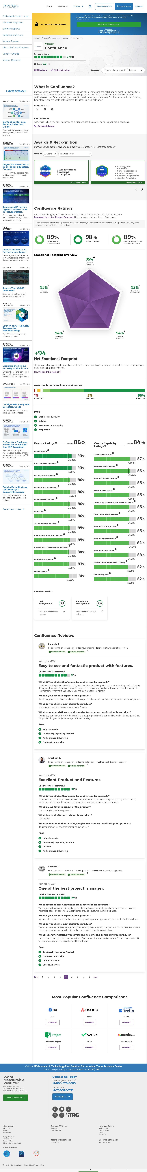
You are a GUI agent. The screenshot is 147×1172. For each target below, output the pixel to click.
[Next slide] (142, 189)
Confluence (78, 38)
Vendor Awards (11, 54)
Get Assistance (44, 126)
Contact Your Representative (108, 24)
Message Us (62, 1096)
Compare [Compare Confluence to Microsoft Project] (53, 1047)
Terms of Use (7, 1139)
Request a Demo (124, 6)
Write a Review (11, 41)
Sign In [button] (139, 6)
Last (95, 977)
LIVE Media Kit (56, 1130)
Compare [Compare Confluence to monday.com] (126, 1047)
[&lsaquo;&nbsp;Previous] (42, 977)
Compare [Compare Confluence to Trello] (126, 1022)
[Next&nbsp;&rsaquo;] (89, 977)
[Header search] (90, 6)
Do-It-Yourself (103, 1128)
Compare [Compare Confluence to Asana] (89, 1022)
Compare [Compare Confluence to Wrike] (89, 1047)
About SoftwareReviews (16, 47)
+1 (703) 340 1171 (95, 1069)
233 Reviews (40, 70)
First (36, 977)
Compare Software (13, 35)
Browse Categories (13, 22)
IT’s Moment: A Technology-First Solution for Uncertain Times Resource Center (78, 1066)
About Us (6, 1128)
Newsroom (7, 1133)
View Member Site (104, 6)
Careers (5, 1130)
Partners (54, 1128)
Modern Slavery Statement (12, 1143)
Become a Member (15, 1097)
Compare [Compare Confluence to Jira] (53, 1022)
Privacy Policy (8, 1141)
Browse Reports (11, 28)
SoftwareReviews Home (15, 16)
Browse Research (57, 1142)
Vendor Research (12, 60)
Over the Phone (104, 1130)
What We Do (62, 6)
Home (49, 6)
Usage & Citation (9, 1137)
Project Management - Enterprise (56, 38)
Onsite (101, 1133)
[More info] (94, 257)
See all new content (13, 509)
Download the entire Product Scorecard (54, 217)
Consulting (102, 1135)
